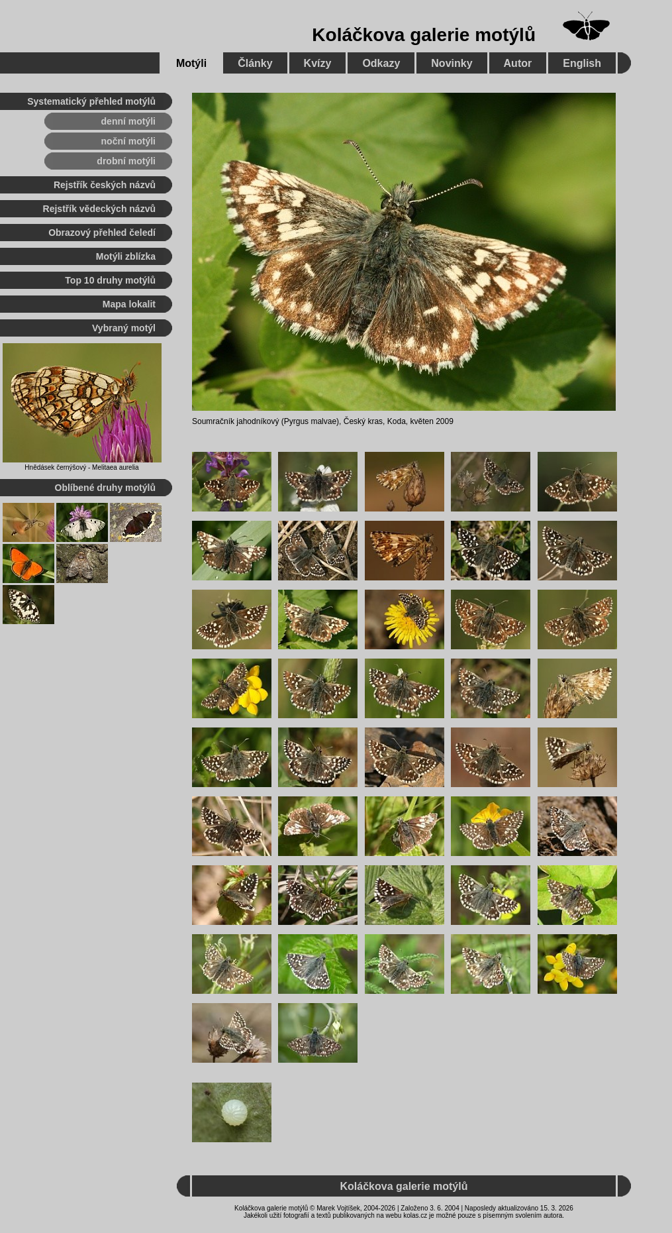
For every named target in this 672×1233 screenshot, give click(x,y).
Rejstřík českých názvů (105, 185)
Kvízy (318, 63)
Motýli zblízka (126, 256)
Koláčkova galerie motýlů (424, 35)
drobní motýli (126, 161)
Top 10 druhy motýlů (110, 280)
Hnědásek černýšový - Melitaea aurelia (81, 467)
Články (255, 63)
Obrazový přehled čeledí (102, 232)
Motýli (191, 63)
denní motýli (128, 121)
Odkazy (381, 63)
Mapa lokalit (129, 304)
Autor (518, 63)
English (582, 63)
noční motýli (128, 141)
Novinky (451, 63)
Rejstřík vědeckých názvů (99, 208)
